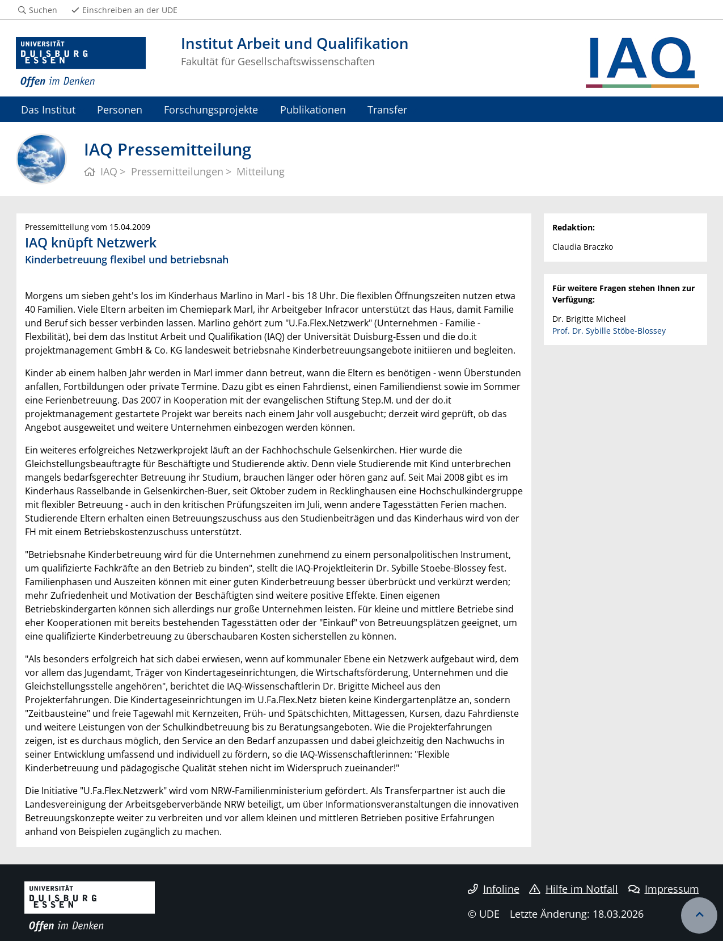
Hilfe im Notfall (573, 889)
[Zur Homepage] (81, 62)
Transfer (387, 109)
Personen (119, 109)
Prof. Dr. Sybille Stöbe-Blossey (609, 330)
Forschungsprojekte (211, 109)
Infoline (493, 889)
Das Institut (48, 109)
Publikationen (313, 109)
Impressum (663, 889)
